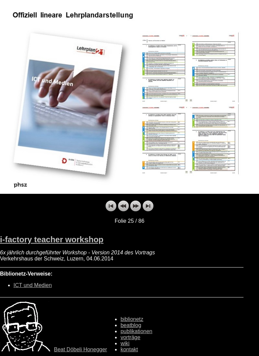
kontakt (129, 349)
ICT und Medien (32, 285)
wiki (125, 343)
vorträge (130, 337)
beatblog (130, 325)
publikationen (136, 331)
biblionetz (131, 319)
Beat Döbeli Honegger (80, 349)
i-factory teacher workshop (52, 239)
